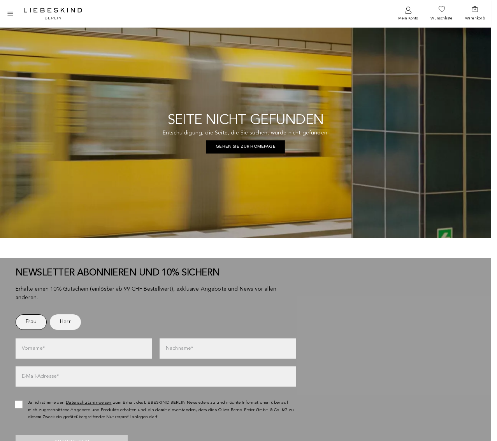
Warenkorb (475, 18)
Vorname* (33, 348)
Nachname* (179, 348)
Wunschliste (441, 18)
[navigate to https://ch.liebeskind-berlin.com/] (245, 146)
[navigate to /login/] (408, 13)
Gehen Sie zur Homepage (246, 147)
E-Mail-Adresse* (40, 376)
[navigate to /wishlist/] (441, 13)
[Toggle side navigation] (10, 13)
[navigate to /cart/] (475, 13)
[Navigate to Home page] (53, 13)
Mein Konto (408, 18)
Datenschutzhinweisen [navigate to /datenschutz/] (89, 403)
